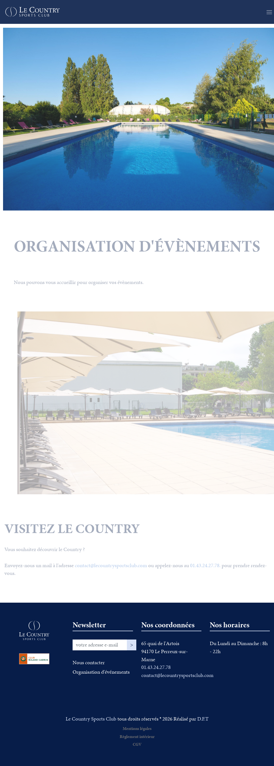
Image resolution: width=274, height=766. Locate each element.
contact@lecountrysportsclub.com (111, 571)
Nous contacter (89, 662)
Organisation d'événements (101, 672)
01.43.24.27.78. (205, 571)
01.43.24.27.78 (156, 667)
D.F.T (203, 718)
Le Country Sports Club (91, 718)
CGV (137, 744)
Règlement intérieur (137, 737)
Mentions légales (137, 729)
